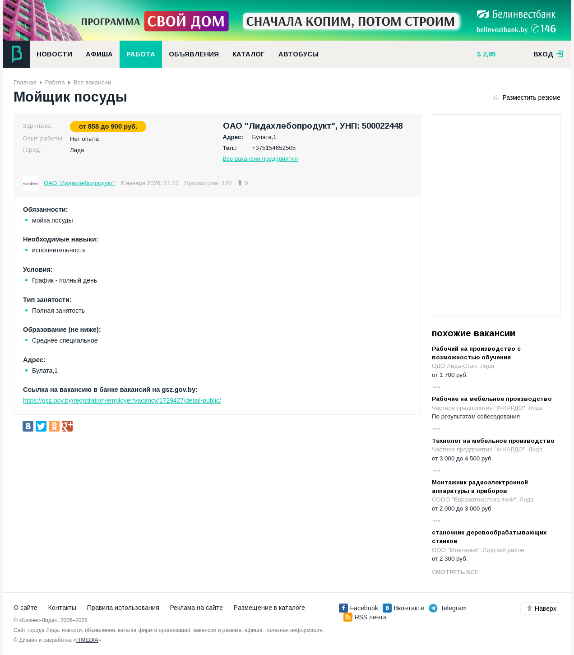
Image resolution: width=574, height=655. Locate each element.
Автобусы (298, 54)
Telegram (448, 608)
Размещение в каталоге (269, 607)
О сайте (25, 607)
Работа (140, 54)
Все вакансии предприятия (260, 158)
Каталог (248, 54)
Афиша (99, 54)
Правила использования (123, 607)
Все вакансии (92, 82)
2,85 (488, 54)
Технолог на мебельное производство (493, 440)
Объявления (194, 54)
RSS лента (365, 617)
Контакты (62, 607)
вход (548, 54)
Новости (54, 54)
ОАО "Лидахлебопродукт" (80, 183)
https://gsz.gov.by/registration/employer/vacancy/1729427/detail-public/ (122, 400)
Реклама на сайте (196, 607)
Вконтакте (403, 608)
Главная (25, 82)
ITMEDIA (87, 640)
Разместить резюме (527, 97)
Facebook (358, 608)
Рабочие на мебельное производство (492, 398)
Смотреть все (455, 572)
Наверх (541, 608)
